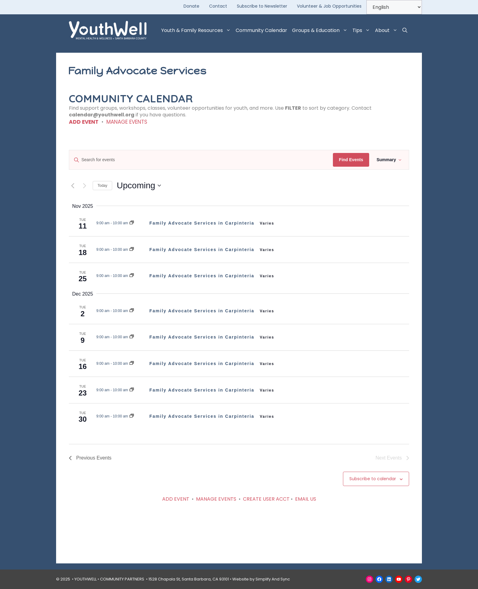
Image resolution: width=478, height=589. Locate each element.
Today (102, 185)
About (387, 30)
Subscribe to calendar (372, 479)
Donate (191, 6)
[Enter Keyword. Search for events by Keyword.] (201, 159)
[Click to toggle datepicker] (139, 185)
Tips (362, 30)
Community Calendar (261, 30)
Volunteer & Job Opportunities (329, 6)
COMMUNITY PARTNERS (122, 579)
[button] (405, 30)
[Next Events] (84, 185)
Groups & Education (321, 30)
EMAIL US (305, 498)
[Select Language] (394, 7)
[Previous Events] (72, 185)
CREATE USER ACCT (266, 498)
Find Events (351, 159)
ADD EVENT (83, 122)
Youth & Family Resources (197, 30)
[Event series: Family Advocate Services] (132, 223)
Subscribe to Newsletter (262, 6)
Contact (218, 6)
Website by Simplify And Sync (261, 579)
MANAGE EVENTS (126, 122)
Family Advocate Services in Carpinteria (202, 223)
